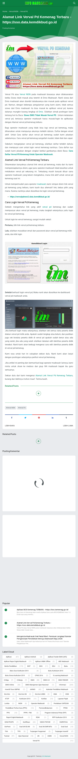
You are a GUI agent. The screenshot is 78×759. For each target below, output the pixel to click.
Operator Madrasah (38, 703)
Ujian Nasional (23, 736)
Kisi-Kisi (7, 694)
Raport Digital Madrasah (14, 717)
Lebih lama (68, 426)
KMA (55, 694)
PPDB (65, 708)
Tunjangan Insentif (61, 731)
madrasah (41, 184)
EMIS (32, 680)
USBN (49, 736)
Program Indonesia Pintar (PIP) (55, 713)
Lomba (6, 703)
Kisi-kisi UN (23, 694)
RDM (37, 717)
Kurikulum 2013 (24, 699)
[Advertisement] (39, 536)
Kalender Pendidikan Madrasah (57, 689)
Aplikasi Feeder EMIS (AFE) (57, 657)
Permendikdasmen (45, 708)
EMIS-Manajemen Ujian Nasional (36, 685)
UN (38, 736)
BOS (40, 666)
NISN (20, 703)
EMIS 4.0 (46, 680)
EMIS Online (9, 685)
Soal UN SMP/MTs (45, 727)
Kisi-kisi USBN (40, 694)
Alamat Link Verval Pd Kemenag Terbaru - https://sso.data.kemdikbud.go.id (34, 624)
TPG (18, 731)
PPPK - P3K (28, 713)
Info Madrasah (46, 756)
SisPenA (7, 727)
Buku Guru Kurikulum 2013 (19, 671)
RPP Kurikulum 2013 (59, 717)
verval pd (46, 207)
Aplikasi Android (30, 657)
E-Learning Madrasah (60, 675)
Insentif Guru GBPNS (12, 689)
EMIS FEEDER (63, 680)
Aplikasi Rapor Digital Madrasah (15, 661)
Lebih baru (10, 426)
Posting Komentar (8, 28)
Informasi (62, 685)
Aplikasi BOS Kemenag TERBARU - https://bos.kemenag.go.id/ (43, 609)
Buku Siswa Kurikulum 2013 (15, 675)
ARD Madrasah (63, 661)
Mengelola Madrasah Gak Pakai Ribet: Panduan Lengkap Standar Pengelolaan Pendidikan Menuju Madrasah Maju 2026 (44, 637)
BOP (28, 666)
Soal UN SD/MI (24, 727)
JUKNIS (32, 689)
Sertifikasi (26, 722)
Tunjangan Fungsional (37, 731)
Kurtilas (44, 699)
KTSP (7, 699)
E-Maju (6, 680)
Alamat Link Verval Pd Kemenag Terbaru (54, 375)
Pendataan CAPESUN (61, 703)
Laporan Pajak (63, 699)
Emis (41, 112)
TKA (6, 731)
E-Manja (20, 680)
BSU (53, 666)
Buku (66, 666)
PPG (8, 713)
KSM (67, 694)
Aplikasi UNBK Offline (42, 661)
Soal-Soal (64, 727)
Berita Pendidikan (10, 666)
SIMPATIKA (63, 722)
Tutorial (6, 736)
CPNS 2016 (39, 675)
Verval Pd (22, 408)
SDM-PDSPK (9, 722)
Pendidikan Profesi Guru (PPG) (16, 708)
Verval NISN (25, 94)
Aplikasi (9, 657)
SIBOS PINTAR (45, 722)
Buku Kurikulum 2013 (55, 671)
